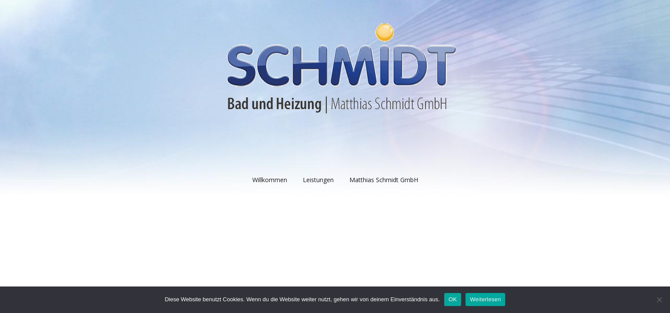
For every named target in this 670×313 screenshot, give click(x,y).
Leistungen (318, 180)
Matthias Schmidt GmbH (383, 180)
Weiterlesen (485, 299)
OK (453, 299)
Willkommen (269, 180)
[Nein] (659, 299)
